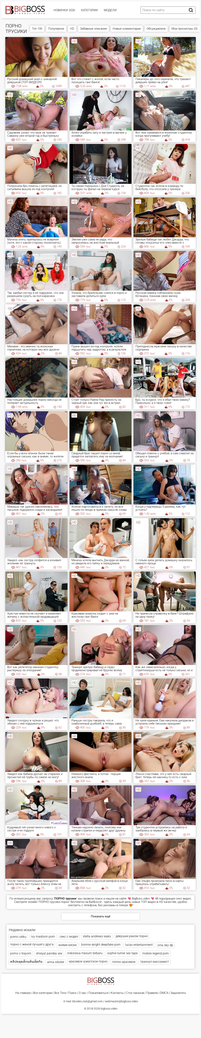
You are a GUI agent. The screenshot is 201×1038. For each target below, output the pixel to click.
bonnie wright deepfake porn (101, 944)
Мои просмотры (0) (184, 28)
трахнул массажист (154, 961)
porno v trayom (20, 953)
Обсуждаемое (156, 28)
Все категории (42, 993)
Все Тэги (60, 993)
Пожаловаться (98, 993)
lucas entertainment (139, 945)
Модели (110, 10)
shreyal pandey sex (49, 953)
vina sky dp (165, 945)
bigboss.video (109, 1008)
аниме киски (67, 945)
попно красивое (123, 962)
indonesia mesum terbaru (84, 953)
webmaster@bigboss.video (121, 1001)
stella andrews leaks (97, 936)
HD (72, 28)
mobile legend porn (155, 953)
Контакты (117, 993)
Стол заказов (135, 993)
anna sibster (55, 962)
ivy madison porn (43, 936)
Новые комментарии (127, 28)
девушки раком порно (132, 936)
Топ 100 (37, 28)
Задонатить (178, 993)
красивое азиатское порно (88, 961)
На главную (23, 993)
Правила (152, 993)
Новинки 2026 (64, 10)
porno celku (18, 937)
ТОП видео (148, 902)
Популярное (56, 28)
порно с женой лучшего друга (32, 944)
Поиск (72, 993)
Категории (89, 10)
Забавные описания (93, 28)
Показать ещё (100, 916)
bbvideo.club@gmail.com (87, 1001)
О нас (82, 993)
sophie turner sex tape (122, 953)
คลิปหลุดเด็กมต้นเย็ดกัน (26, 961)
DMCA (164, 993)
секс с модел (69, 936)
